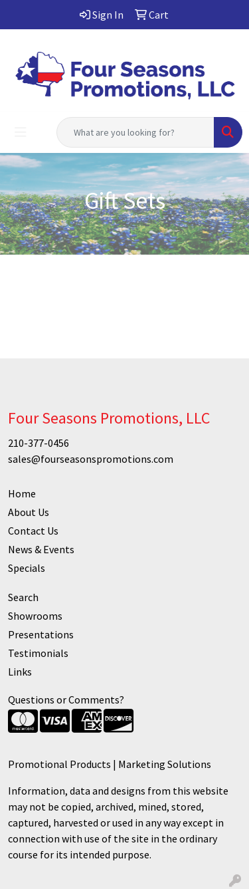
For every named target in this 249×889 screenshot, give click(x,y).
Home (22, 493)
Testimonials (38, 653)
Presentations (41, 634)
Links (20, 671)
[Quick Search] (135, 132)
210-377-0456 (38, 442)
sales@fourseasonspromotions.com (90, 458)
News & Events (41, 549)
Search (23, 597)
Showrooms (35, 615)
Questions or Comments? (66, 699)
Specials (26, 567)
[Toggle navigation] (21, 132)
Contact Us (33, 530)
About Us (28, 512)
